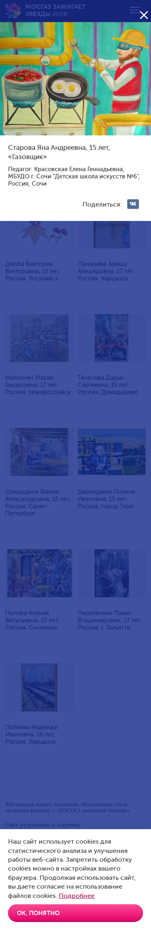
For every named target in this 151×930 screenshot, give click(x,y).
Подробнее (77, 895)
